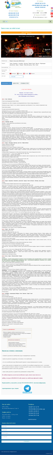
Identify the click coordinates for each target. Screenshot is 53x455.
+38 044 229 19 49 (13, 13)
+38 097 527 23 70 (40, 3)
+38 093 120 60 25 (40, 7)
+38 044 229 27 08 (13, 15)
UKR (4, 21)
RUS (6, 21)
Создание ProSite (49, 453)
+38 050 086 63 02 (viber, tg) (40, 5)
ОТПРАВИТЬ (26, 441)
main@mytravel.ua (13, 17)
